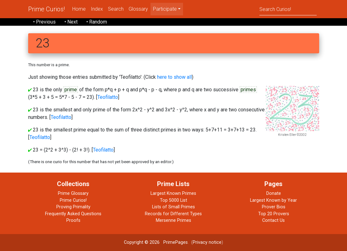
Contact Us (273, 220)
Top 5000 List (173, 200)
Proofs (73, 220)
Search (116, 9)
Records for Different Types (173, 213)
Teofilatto (107, 97)
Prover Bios (273, 207)
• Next (71, 22)
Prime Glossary (73, 193)
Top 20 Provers (273, 213)
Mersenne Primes (173, 220)
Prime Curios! (46, 9)
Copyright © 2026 (142, 242)
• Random (96, 22)
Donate (273, 193)
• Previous (44, 22)
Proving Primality (73, 207)
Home (79, 9)
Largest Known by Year (273, 200)
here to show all (174, 77)
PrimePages (175, 242)
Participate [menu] (165, 9)
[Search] (288, 9)
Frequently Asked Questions (73, 213)
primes (248, 90)
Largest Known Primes (173, 193)
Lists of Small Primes (173, 207)
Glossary (138, 9)
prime (70, 90)
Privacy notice (207, 242)
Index (97, 9)
